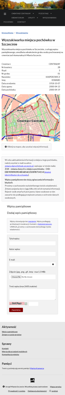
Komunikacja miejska (10, 354)
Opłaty (33, 18)
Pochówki (9, 22)
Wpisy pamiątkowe (10, 332)
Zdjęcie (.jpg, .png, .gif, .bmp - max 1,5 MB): (27, 272)
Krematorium (18, 18)
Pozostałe (45, 13)
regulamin (32, 221)
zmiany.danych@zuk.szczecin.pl (19, 166)
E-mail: (12, 259)
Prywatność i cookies (16, 391)
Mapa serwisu (55, 387)
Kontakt (21, 22)
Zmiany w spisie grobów (11, 334)
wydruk (53, 391)
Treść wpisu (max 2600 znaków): (23, 286)
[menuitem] (5, 13)
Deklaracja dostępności (37, 391)
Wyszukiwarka (49, 18)
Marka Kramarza (37, 368)
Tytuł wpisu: (14, 238)
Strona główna (7, 33)
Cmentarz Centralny (23, 13)
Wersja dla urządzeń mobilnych (14, 351)
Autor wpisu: (14, 249)
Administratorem (45, 224)
